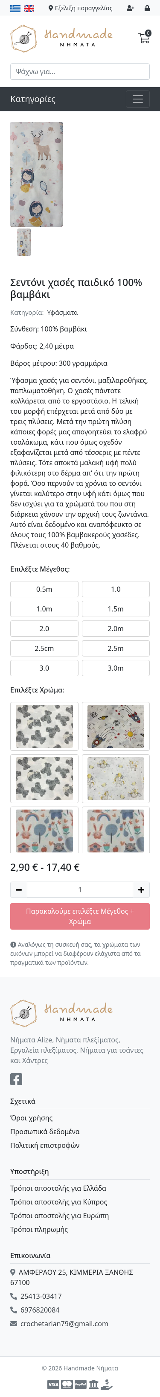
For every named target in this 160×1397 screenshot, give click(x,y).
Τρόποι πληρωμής (39, 1229)
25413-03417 (36, 1296)
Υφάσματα (62, 312)
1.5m (116, 609)
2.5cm (44, 648)
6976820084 (35, 1310)
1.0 (116, 589)
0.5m (44, 589)
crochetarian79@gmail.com (59, 1323)
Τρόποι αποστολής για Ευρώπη (59, 1215)
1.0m (44, 609)
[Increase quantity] (141, 890)
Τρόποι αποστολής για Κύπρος (58, 1202)
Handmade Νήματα (62, 38)
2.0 (44, 628)
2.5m (116, 648)
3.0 (44, 668)
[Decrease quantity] (18, 890)
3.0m (116, 668)
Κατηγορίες (32, 99)
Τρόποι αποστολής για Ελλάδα (58, 1188)
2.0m (116, 628)
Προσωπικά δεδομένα (45, 1131)
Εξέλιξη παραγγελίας (81, 8)
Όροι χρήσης (31, 1118)
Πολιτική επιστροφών (44, 1145)
